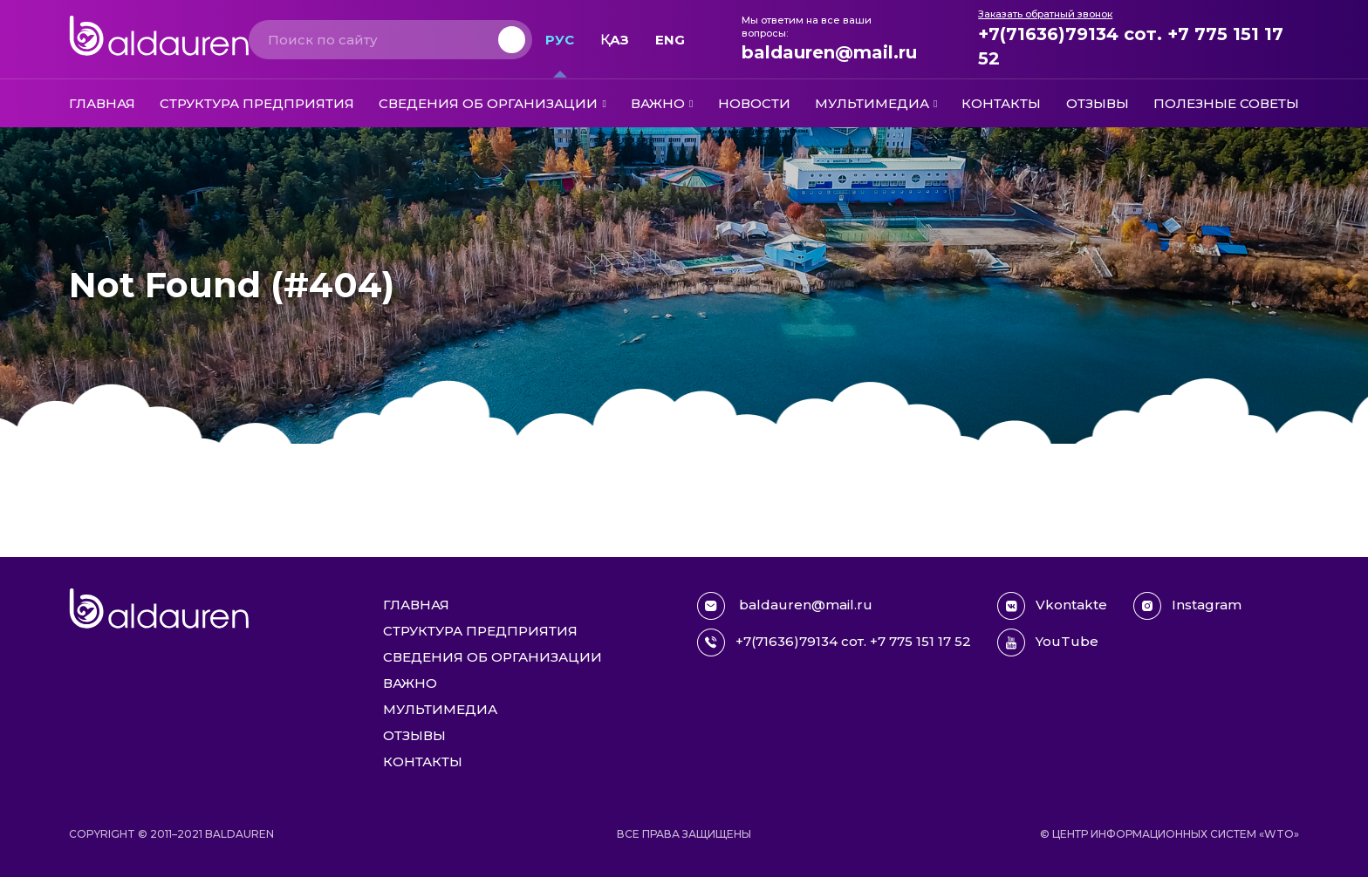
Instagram (1187, 606)
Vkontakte (1052, 606)
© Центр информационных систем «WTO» (1169, 833)
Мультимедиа (872, 103)
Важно (658, 103)
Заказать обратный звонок (1045, 14)
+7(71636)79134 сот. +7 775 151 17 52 (1130, 46)
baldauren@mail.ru (829, 52)
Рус (559, 39)
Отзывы (1097, 103)
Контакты (1001, 103)
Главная (102, 103)
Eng (670, 39)
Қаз (614, 39)
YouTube (1047, 642)
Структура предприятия (257, 103)
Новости (754, 103)
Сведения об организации (488, 103)
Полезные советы (1226, 103)
